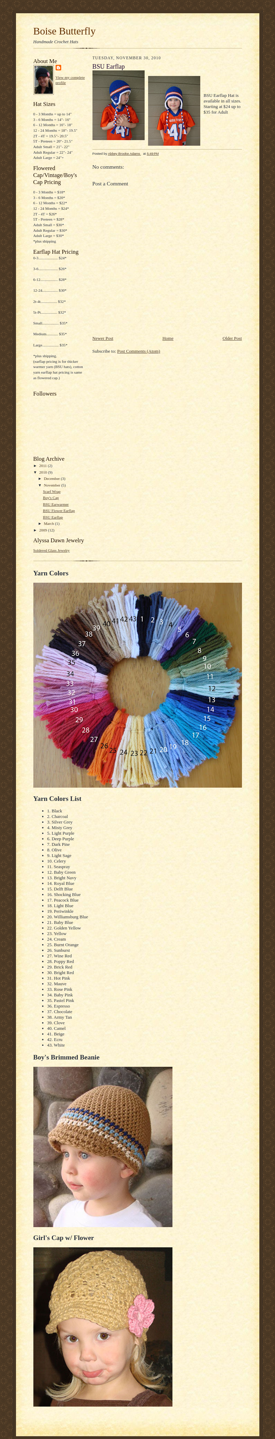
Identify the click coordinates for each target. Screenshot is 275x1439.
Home (167, 338)
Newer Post (102, 338)
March (49, 523)
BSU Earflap (53, 517)
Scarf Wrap (51, 491)
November (52, 485)
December (52, 478)
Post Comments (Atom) (138, 351)
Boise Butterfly (64, 31)
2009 (43, 530)
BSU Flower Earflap (59, 510)
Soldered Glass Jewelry (51, 550)
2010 (43, 472)
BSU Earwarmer (55, 504)
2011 (43, 466)
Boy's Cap (51, 498)
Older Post (232, 338)
